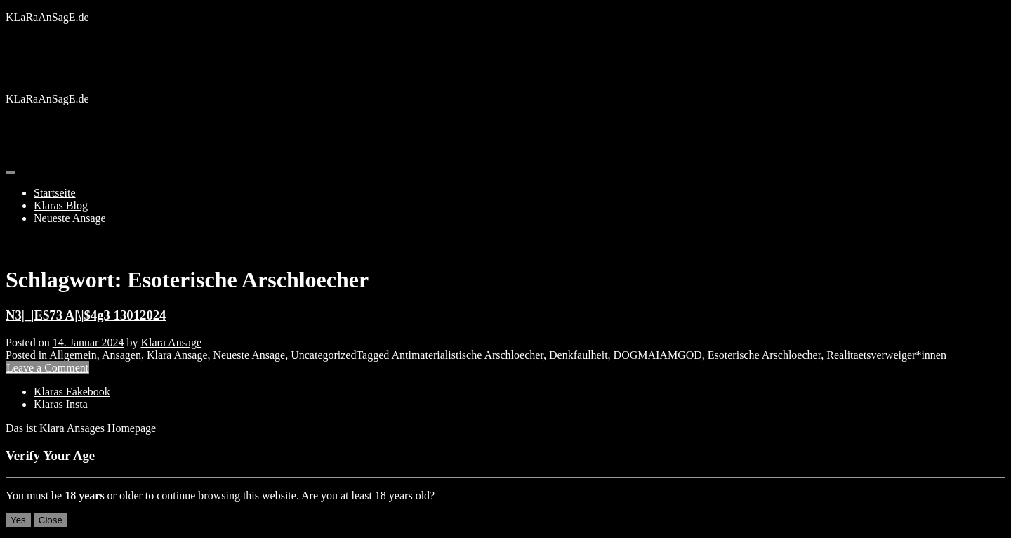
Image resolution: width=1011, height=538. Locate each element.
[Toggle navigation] (10, 172)
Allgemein (73, 355)
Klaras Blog (61, 205)
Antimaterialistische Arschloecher (467, 355)
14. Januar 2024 (88, 342)
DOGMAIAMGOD (658, 355)
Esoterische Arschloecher (764, 355)
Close (50, 520)
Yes (18, 520)
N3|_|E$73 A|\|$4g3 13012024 (86, 315)
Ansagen (121, 355)
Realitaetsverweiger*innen (886, 355)
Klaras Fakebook (72, 392)
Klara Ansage (170, 342)
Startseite (55, 193)
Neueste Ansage (70, 218)
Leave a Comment (47, 368)
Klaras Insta (61, 404)
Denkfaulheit (578, 355)
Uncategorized (323, 355)
